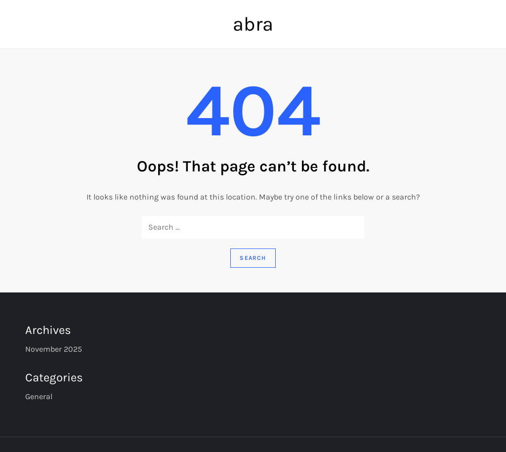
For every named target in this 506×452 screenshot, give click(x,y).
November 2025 (53, 349)
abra (253, 24)
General (38, 396)
